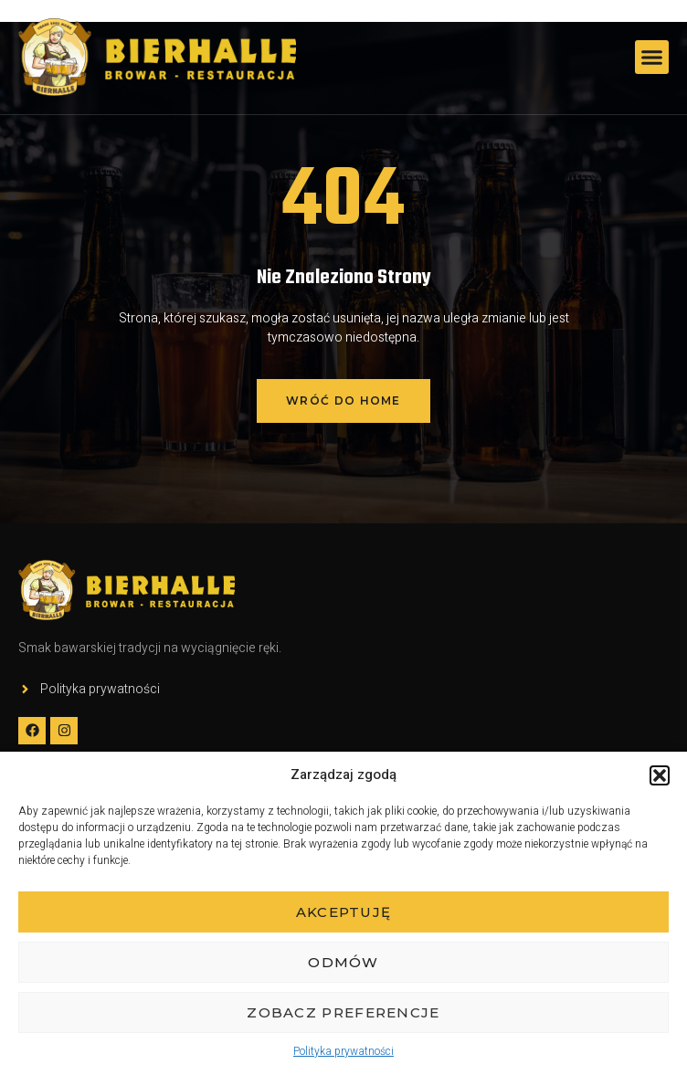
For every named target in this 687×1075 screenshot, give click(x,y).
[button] (659, 775)
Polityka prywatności (343, 1051)
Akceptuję (344, 912)
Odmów (343, 962)
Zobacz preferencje (343, 1012)
